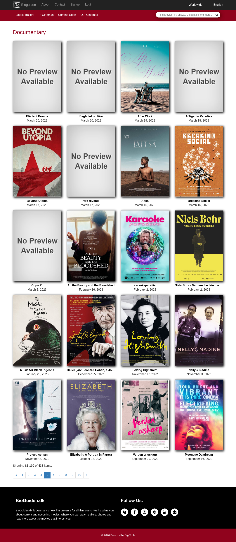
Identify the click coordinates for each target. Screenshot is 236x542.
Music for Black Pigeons (37, 370)
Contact (60, 4)
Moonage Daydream (199, 454)
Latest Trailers (25, 14)
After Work (145, 116)
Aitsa (145, 200)
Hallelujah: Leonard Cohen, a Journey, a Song (91, 370)
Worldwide (192, 4)
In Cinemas (46, 14)
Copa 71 (37, 285)
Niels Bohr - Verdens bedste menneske (199, 285)
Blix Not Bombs (37, 116)
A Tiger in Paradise (199, 116)
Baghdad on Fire (91, 116)
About (45, 4)
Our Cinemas (89, 14)
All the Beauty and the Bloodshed (90, 285)
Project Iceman (37, 454)
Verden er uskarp (145, 454)
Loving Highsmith (145, 370)
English (215, 4)
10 (79, 474)
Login (88, 4)
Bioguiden (24, 5)
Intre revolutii (91, 200)
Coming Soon (67, 14)
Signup (75, 4)
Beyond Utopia (37, 200)
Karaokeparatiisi (145, 285)
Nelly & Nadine (199, 370)
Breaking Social (199, 200)
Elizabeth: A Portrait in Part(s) (91, 454)
